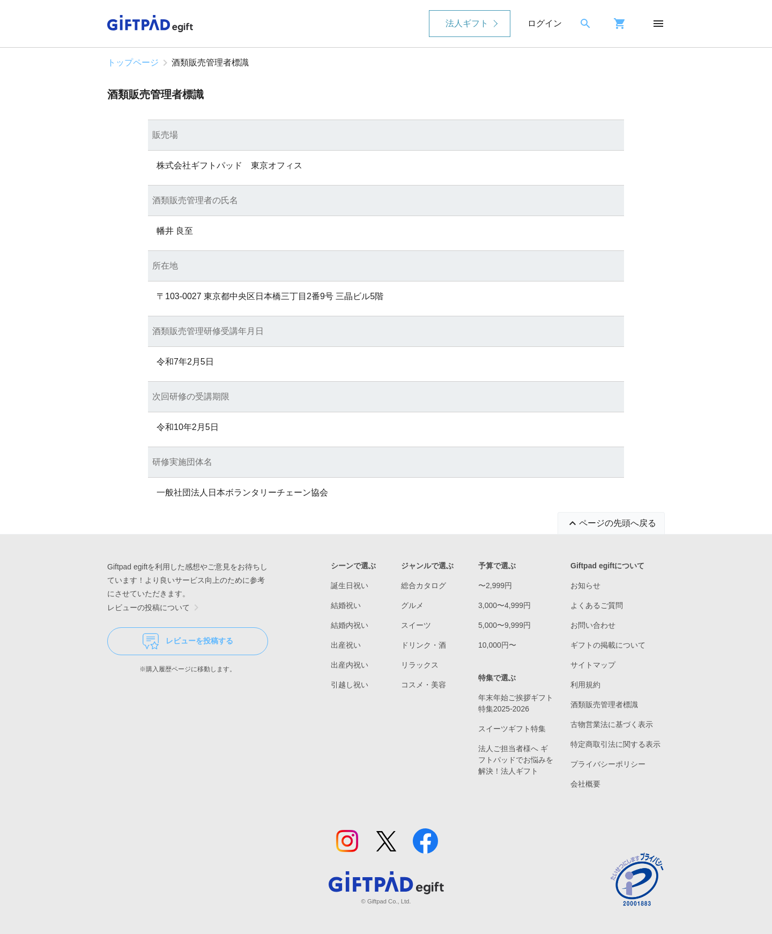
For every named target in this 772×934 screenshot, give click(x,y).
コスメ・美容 (423, 684)
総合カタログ (423, 585)
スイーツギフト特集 (512, 728)
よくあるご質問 (596, 605)
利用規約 (585, 684)
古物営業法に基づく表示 (611, 724)
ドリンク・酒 (423, 645)
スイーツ (416, 625)
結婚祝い (346, 605)
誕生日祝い (349, 585)
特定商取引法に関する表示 (615, 744)
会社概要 (585, 784)
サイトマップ (592, 665)
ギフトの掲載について (607, 645)
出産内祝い (349, 665)
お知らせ (585, 585)
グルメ (412, 605)
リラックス (420, 665)
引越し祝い (349, 684)
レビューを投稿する (188, 641)
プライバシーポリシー (607, 764)
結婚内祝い (349, 625)
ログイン (545, 23)
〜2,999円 (495, 585)
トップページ (133, 62)
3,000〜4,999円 (504, 605)
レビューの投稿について (155, 607)
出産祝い (346, 645)
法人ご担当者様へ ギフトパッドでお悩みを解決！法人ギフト (515, 759)
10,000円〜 (497, 645)
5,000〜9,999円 (504, 625)
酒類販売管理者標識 (604, 704)
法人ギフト (467, 23)
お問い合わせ (592, 625)
